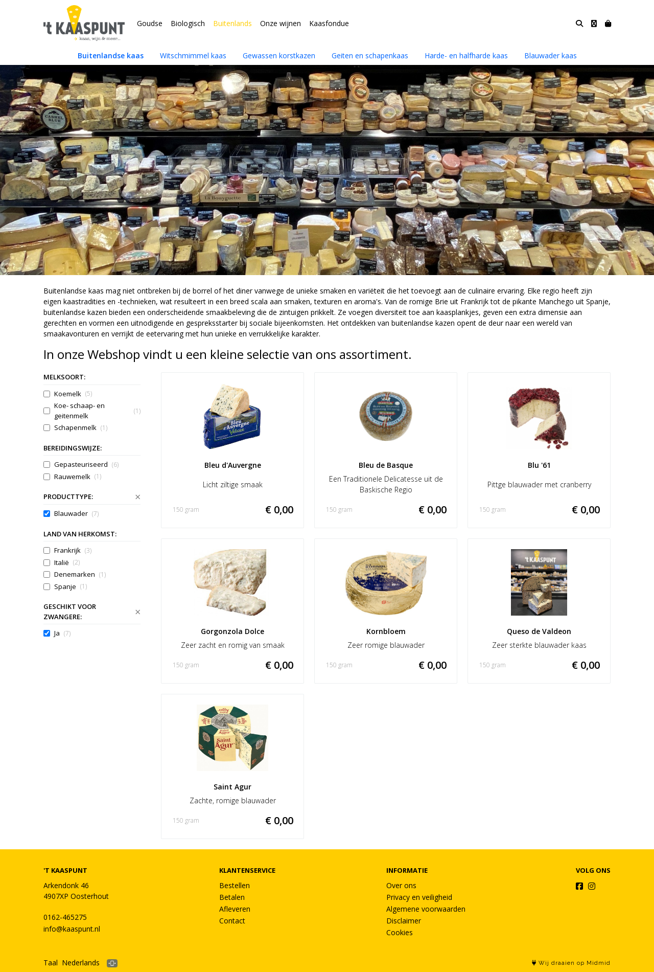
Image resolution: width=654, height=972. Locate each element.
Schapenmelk (80, 428)
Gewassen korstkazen (279, 55)
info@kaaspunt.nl (71, 929)
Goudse (149, 23)
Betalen (232, 897)
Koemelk (73, 394)
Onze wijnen (280, 23)
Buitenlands (232, 23)
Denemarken (80, 574)
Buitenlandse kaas (111, 55)
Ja (62, 633)
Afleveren (234, 909)
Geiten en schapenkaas (370, 55)
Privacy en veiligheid (419, 897)
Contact (232, 920)
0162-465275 (65, 917)
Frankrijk (72, 550)
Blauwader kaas (550, 55)
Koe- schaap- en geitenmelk (97, 410)
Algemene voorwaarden (425, 909)
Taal (50, 962)
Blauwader (76, 513)
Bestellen (234, 885)
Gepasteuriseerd (86, 464)
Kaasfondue (329, 23)
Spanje (70, 587)
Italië (67, 563)
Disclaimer (403, 920)
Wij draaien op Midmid (571, 963)
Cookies (399, 932)
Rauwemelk (77, 477)
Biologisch (188, 23)
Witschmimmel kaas (193, 55)
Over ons (401, 885)
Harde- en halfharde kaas (466, 55)
